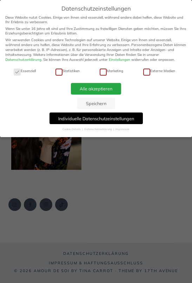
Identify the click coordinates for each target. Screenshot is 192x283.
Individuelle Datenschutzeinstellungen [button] (96, 118)
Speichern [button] (96, 103)
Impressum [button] (122, 129)
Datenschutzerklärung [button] (98, 129)
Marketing (111, 71)
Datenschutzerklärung (23, 59)
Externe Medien (159, 71)
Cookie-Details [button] (71, 129)
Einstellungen (119, 59)
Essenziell (25, 71)
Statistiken (67, 71)
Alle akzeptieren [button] (96, 88)
